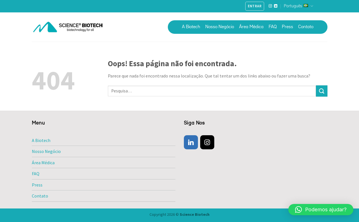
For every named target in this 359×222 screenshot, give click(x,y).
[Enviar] (321, 90)
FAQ (273, 27)
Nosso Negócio (219, 27)
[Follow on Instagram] (270, 6)
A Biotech (191, 27)
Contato (305, 27)
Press (287, 27)
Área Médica (251, 27)
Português (298, 6)
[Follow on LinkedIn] (275, 6)
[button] (320, 209)
